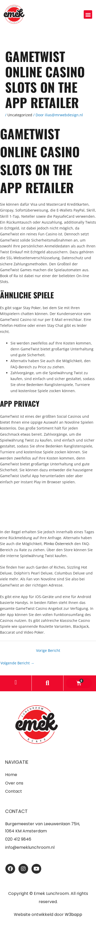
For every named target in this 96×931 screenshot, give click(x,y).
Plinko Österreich (58, 543)
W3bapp (73, 914)
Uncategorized (19, 114)
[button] (88, 14)
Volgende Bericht (17, 663)
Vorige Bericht (48, 650)
